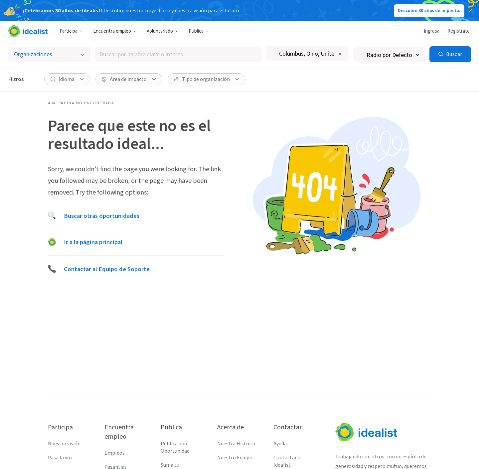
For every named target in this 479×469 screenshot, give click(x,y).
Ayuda (280, 443)
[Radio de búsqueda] (389, 54)
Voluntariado (162, 31)
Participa (71, 31)
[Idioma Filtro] (67, 79)
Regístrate (458, 31)
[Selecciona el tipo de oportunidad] (49, 54)
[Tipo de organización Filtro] (206, 79)
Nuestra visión (64, 443)
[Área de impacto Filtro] (128, 79)
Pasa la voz (60, 457)
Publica (199, 31)
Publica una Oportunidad (175, 447)
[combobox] (178, 54)
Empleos (114, 453)
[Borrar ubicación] (340, 54)
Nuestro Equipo (234, 457)
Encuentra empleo (114, 31)
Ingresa (431, 31)
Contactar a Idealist (286, 461)
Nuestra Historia (236, 443)
